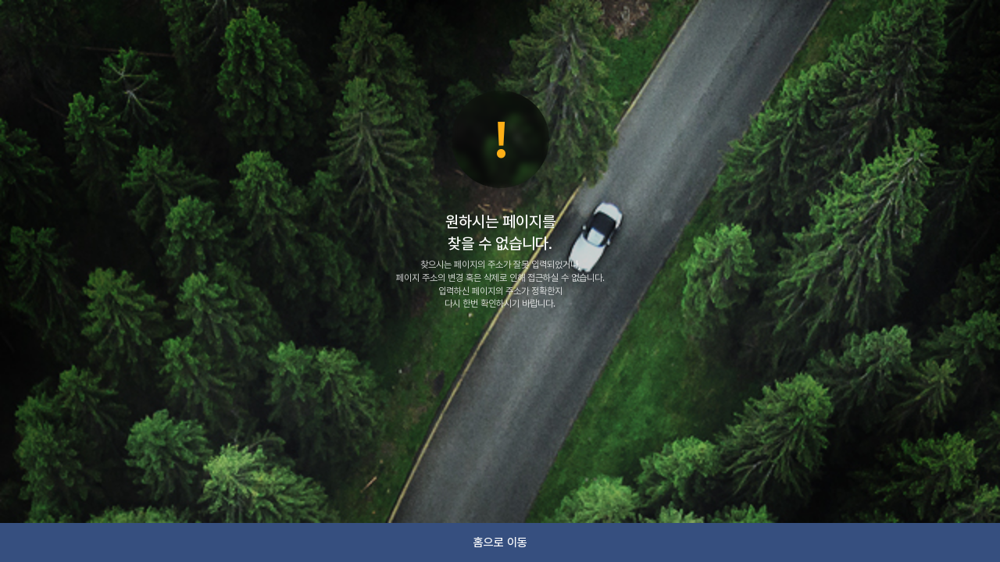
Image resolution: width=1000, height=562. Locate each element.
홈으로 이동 (500, 542)
